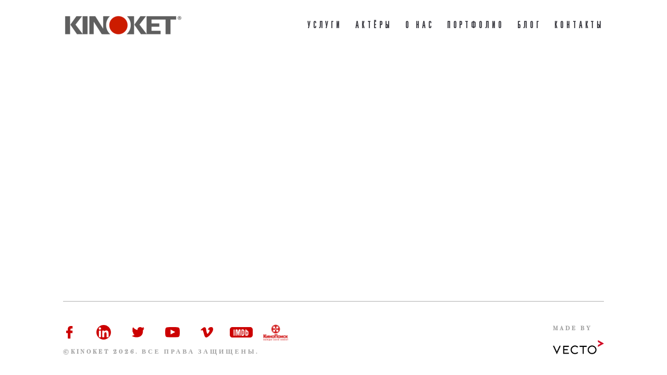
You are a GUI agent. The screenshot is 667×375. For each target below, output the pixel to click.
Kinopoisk (275, 332)
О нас (419, 26)
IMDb (241, 332)
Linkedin (103, 332)
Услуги (325, 26)
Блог (529, 26)
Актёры (373, 26)
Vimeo (206, 332)
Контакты (579, 26)
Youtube (172, 332)
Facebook (69, 332)
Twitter (138, 332)
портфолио (475, 26)
